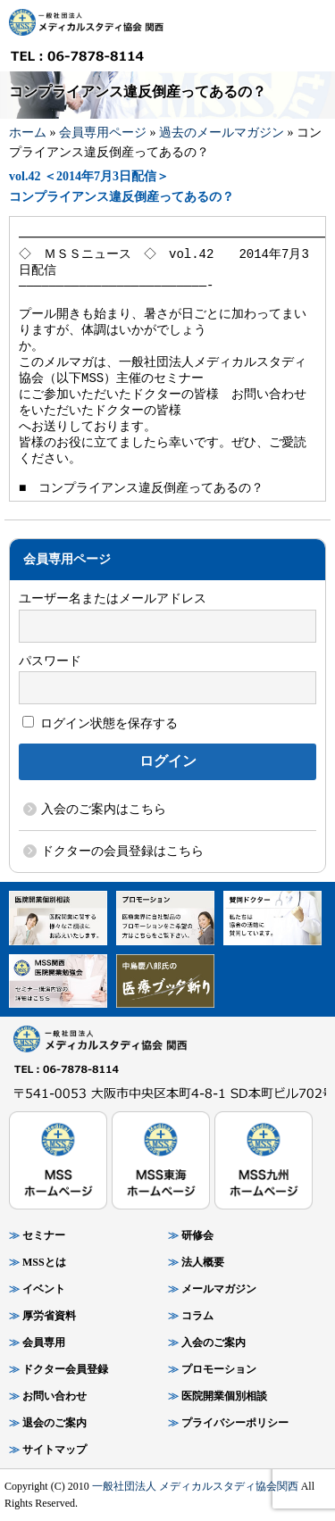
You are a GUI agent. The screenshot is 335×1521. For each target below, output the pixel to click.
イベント (43, 1289)
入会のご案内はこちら (103, 809)
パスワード (50, 661)
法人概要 (202, 1262)
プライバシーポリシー (235, 1423)
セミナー (43, 1235)
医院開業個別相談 (224, 1396)
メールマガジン (218, 1289)
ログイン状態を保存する (100, 723)
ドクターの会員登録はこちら (122, 851)
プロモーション (218, 1369)
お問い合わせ (54, 1396)
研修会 (197, 1235)
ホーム (27, 132)
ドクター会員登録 (65, 1369)
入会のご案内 (213, 1342)
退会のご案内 (54, 1423)
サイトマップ (54, 1449)
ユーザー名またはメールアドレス (112, 598)
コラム (197, 1315)
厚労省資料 (49, 1315)
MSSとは (44, 1262)
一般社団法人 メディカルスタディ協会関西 (195, 1486)
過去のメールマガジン (221, 132)
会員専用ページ (103, 132)
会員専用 (43, 1342)
